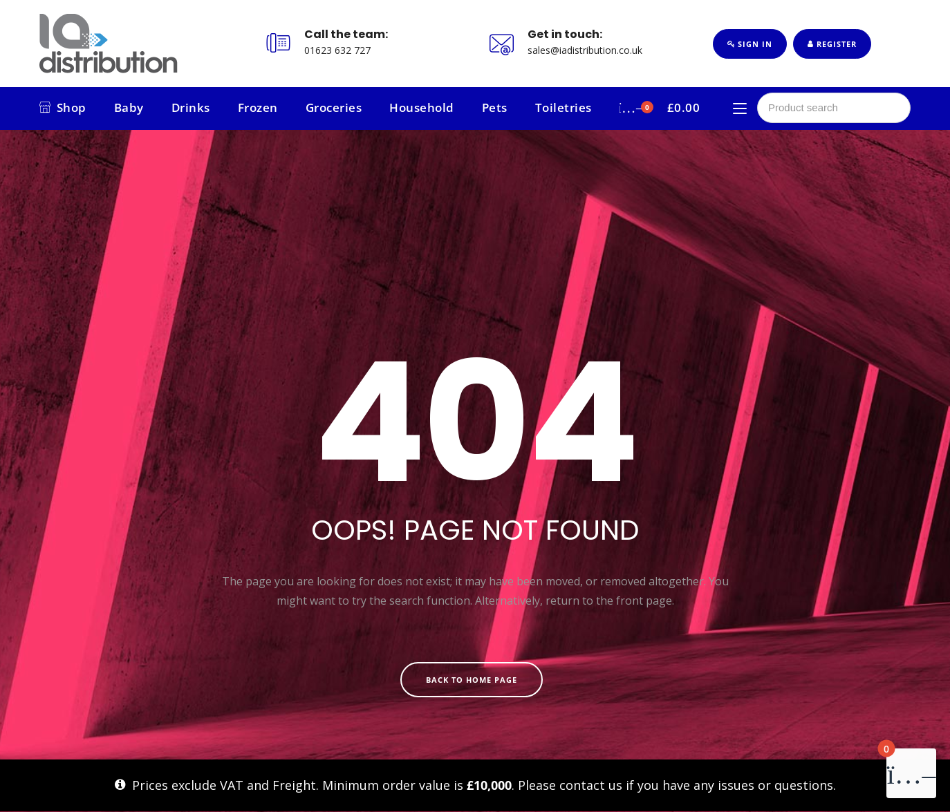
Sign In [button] (749, 44)
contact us (590, 785)
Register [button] (832, 44)
